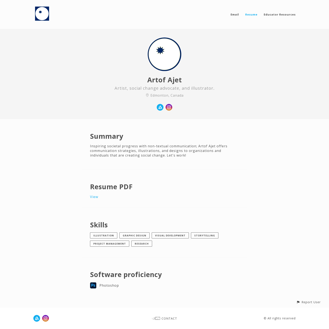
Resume (251, 14)
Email (235, 14)
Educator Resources (280, 14)
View (94, 196)
